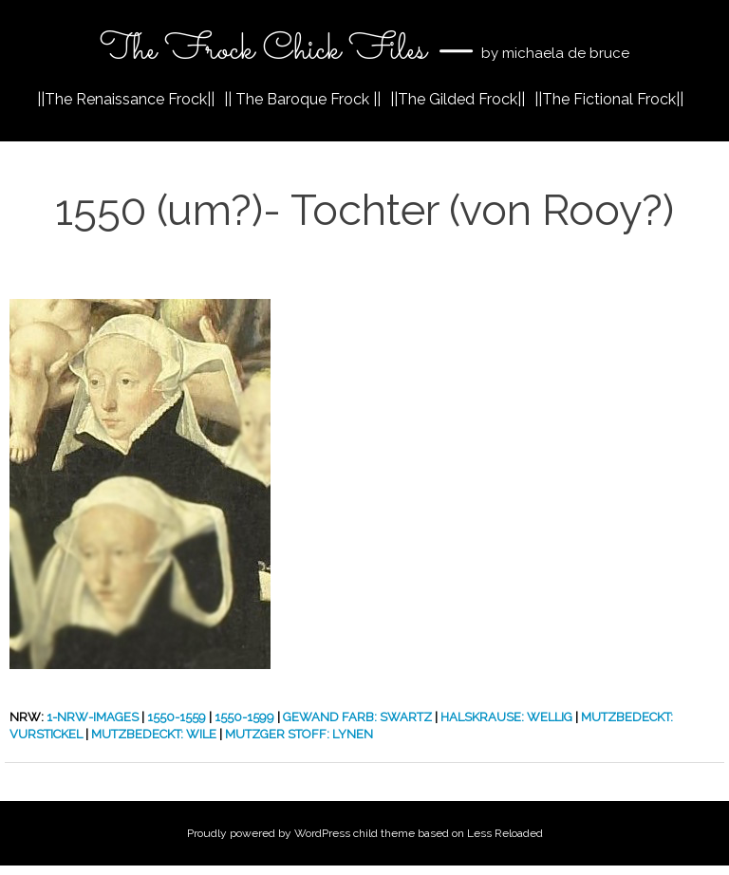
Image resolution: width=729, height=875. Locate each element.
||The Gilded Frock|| (457, 99)
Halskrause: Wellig (506, 717)
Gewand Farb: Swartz (357, 717)
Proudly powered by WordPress (268, 833)
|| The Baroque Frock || (302, 99)
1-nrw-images (93, 717)
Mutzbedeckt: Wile (153, 734)
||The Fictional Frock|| (608, 99)
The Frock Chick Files (267, 50)
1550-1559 (176, 717)
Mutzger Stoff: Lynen (299, 734)
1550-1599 (244, 717)
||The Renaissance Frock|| (126, 99)
